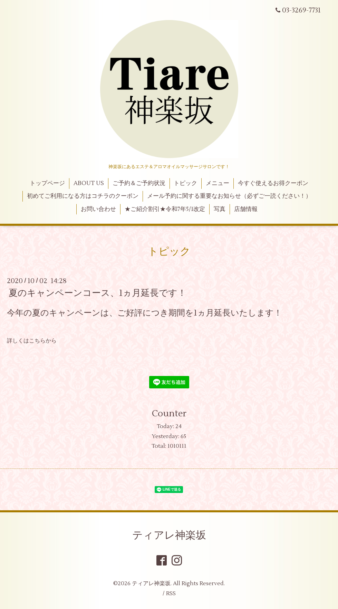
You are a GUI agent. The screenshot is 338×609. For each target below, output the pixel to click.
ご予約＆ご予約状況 (139, 183)
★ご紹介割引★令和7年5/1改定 (165, 209)
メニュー (217, 183)
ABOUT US (89, 183)
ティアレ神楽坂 (169, 535)
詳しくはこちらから (32, 340)
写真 (219, 209)
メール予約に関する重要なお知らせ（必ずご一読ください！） (229, 196)
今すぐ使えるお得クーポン (273, 183)
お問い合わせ (98, 209)
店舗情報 (246, 209)
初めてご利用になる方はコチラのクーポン (82, 196)
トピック (185, 183)
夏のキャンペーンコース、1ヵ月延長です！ (97, 293)
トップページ (47, 183)
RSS (171, 593)
